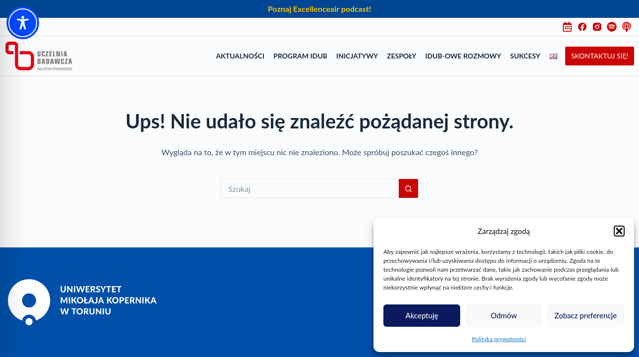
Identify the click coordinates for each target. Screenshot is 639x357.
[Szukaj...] (309, 188)
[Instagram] (599, 27)
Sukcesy (525, 56)
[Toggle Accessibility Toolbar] (22, 22)
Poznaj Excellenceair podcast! (319, 8)
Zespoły (401, 56)
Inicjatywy (357, 56)
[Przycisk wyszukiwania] (409, 188)
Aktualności (240, 56)
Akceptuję (422, 315)
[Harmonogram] (569, 27)
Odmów (503, 315)
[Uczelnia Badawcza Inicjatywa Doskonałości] (38, 56)
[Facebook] (584, 27)
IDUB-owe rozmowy (463, 56)
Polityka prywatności (499, 339)
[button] (619, 231)
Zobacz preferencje (585, 315)
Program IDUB (300, 56)
